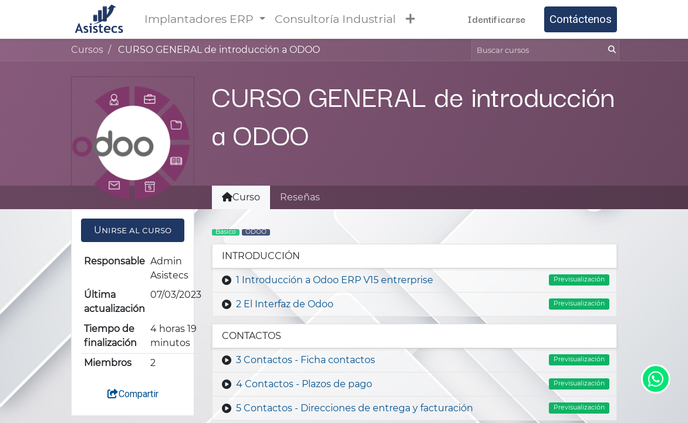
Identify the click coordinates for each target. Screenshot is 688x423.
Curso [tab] (241, 197)
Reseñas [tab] (300, 197)
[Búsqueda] (611, 50)
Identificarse (496, 18)
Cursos (87, 49)
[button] (410, 19)
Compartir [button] (132, 394)
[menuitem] (335, 19)
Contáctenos (580, 19)
